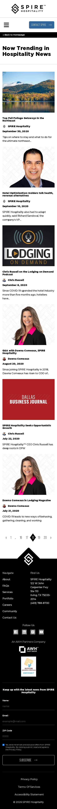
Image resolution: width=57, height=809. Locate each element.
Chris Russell (13, 280)
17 (27, 538)
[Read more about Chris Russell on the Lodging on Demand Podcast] (28, 273)
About (6, 579)
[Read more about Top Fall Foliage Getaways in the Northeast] (28, 119)
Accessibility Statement (29, 794)
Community (9, 611)
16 (21, 538)
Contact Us (9, 617)
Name (6, 700)
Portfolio (7, 598)
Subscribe (28, 760)
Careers (7, 604)
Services (7, 592)
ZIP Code (7, 730)
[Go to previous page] (6, 537)
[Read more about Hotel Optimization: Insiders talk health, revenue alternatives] (28, 194)
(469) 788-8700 (39, 603)
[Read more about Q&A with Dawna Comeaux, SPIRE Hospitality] (28, 352)
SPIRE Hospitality (16, 126)
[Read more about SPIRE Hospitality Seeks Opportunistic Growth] (28, 426)
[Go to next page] (50, 537)
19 (39, 538)
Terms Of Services (29, 786)
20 (45, 538)
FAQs (5, 585)
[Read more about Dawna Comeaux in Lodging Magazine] (28, 500)
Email (6, 715)
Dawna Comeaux (15, 359)
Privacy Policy (29, 779)
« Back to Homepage (14, 34)
